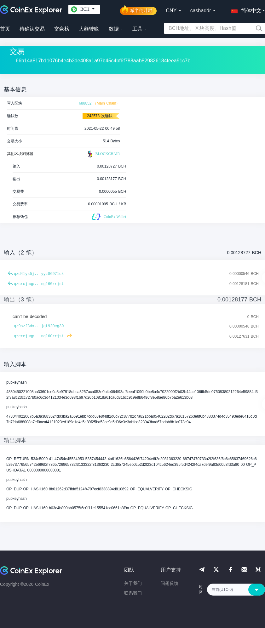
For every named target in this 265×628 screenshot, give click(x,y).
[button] (245, 9)
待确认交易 (32, 28)
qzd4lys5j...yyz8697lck (39, 274)
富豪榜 (61, 28)
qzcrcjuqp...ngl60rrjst (39, 284)
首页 (5, 28)
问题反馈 (169, 583)
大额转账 (89, 28)
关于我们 (133, 583)
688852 (85, 103)
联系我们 (133, 593)
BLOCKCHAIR (103, 154)
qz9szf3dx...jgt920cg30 (39, 326)
